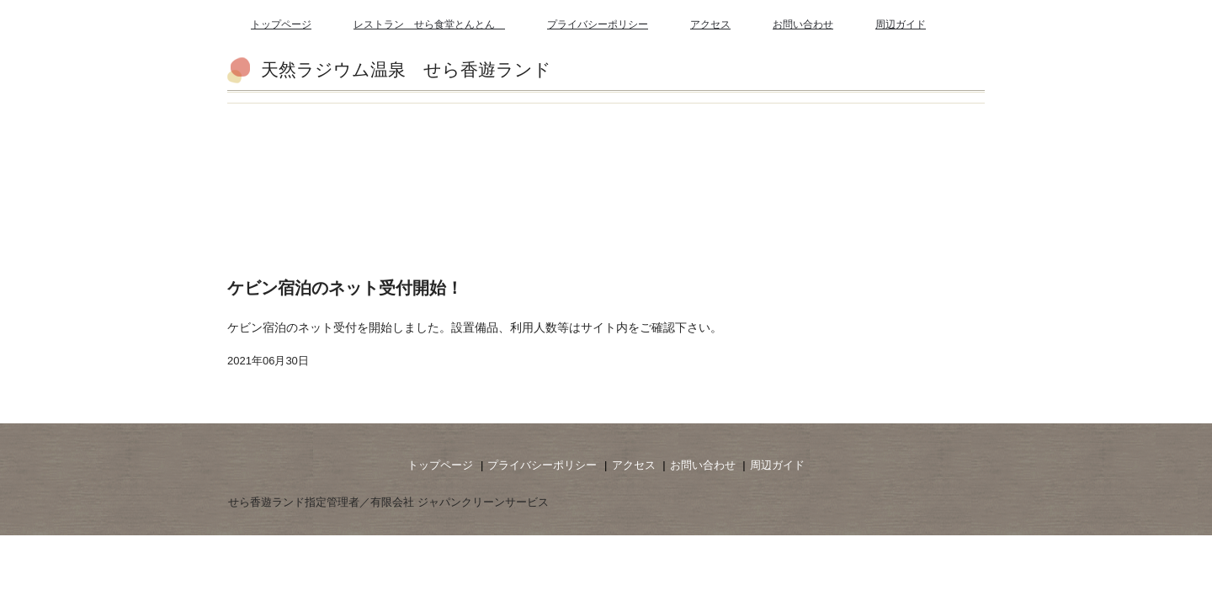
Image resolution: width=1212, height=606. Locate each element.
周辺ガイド (900, 24)
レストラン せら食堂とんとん (429, 24)
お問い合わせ (803, 24)
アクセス (710, 24)
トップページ (281, 24)
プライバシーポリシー (597, 24)
